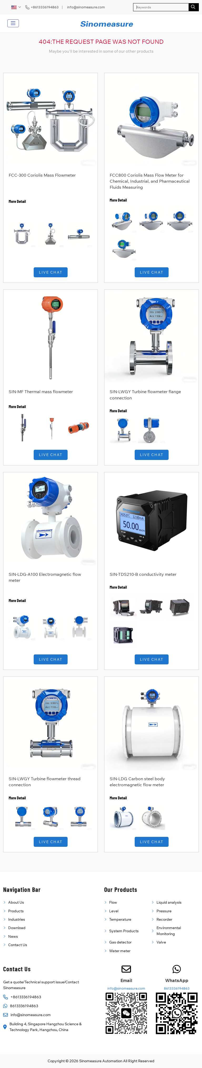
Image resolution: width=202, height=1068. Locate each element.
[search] (194, 7)
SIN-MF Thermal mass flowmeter (41, 391)
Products (16, 911)
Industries (16, 919)
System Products (124, 931)
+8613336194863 (45, 7)
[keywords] (161, 7)
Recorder (164, 919)
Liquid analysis (168, 902)
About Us (16, 902)
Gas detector (120, 942)
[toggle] (13, 23)
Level (113, 911)
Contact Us (17, 944)
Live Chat (50, 272)
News (13, 936)
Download (17, 927)
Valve (161, 942)
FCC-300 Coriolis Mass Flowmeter (42, 175)
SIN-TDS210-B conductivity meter (143, 574)
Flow (113, 902)
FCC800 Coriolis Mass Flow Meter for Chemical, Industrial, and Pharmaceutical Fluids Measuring (150, 181)
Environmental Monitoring (168, 930)
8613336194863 (24, 1006)
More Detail (17, 201)
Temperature (120, 919)
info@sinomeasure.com (86, 7)
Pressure (163, 911)
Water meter (119, 950)
